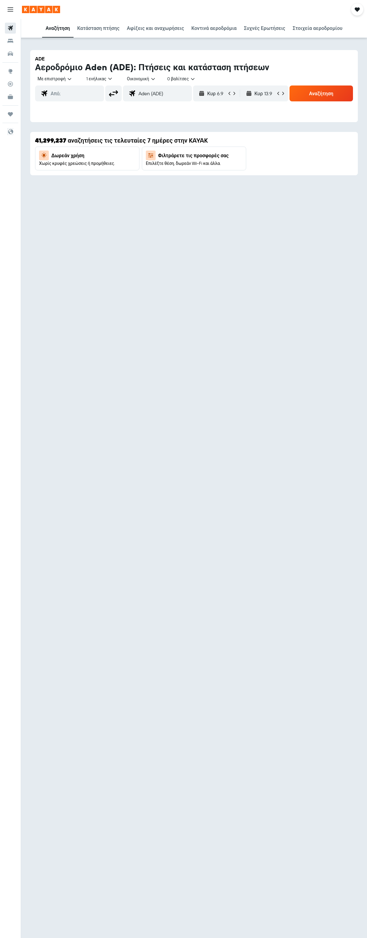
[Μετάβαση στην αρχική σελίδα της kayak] (41, 9)
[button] (10, 9)
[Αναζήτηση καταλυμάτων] (10, 41)
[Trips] (10, 114)
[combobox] (141, 79)
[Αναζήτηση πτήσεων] (10, 28)
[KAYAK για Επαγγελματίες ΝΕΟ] (10, 97)
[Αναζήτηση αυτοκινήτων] (10, 54)
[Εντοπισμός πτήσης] (10, 84)
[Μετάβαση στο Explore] (10, 71)
